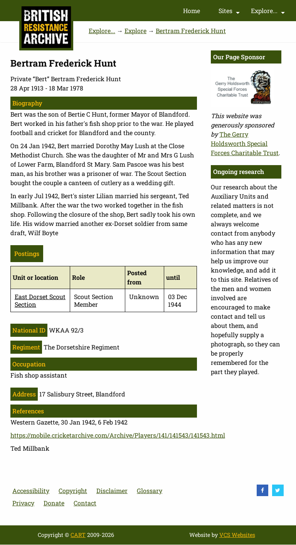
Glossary (149, 490)
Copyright (73, 490)
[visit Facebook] (262, 490)
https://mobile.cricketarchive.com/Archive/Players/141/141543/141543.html (117, 435)
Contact (85, 503)
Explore (135, 31)
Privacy (23, 503)
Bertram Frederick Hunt (191, 31)
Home (191, 11)
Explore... (269, 12)
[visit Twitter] (278, 490)
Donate (54, 503)
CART (78, 534)
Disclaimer (112, 490)
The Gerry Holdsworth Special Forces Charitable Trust (245, 143)
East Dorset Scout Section (40, 300)
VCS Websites (237, 534)
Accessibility (30, 490)
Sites (230, 12)
